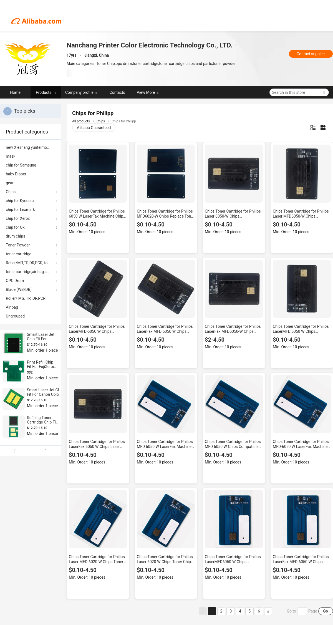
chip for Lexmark (20, 209)
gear (10, 183)
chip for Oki (16, 227)
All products (81, 121)
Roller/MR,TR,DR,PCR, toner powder (30, 263)
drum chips (15, 236)
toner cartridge (18, 254)
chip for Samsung (21, 165)
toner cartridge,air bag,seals (30, 271)
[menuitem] (30, 147)
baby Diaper (16, 174)
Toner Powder (18, 245)
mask (10, 156)
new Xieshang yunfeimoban (29, 147)
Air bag (12, 307)
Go (325, 611)
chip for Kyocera (20, 200)
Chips (11, 192)
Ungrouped (15, 316)
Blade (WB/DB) (19, 289)
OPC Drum (15, 280)
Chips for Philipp (124, 121)
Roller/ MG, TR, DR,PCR (26, 298)
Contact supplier (311, 54)
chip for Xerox (18, 218)
